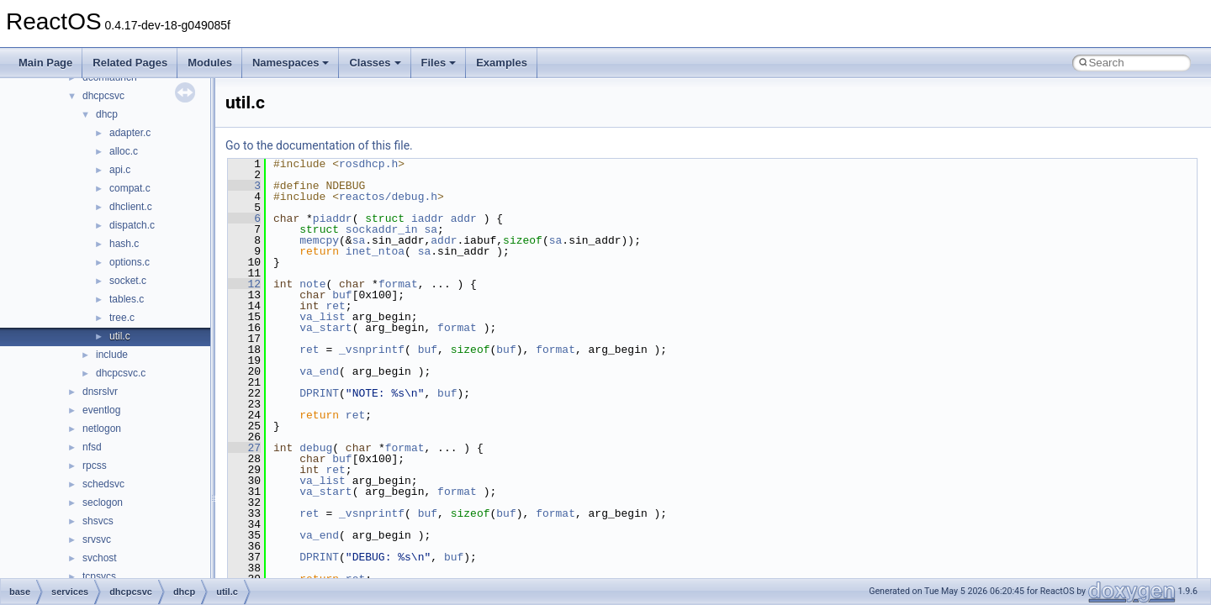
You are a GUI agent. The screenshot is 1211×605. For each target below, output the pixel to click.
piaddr (332, 218)
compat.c (130, 188)
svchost (99, 558)
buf (342, 294)
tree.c (122, 318)
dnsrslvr (100, 391)
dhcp (107, 114)
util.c (119, 336)
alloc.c (123, 151)
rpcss (94, 465)
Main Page (45, 62)
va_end (319, 371)
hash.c (124, 244)
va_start (325, 327)
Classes (374, 62)
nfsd (92, 447)
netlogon (101, 428)
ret (335, 305)
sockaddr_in (382, 229)
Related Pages (130, 62)
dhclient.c (130, 207)
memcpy (319, 240)
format (398, 284)
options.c (129, 262)
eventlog (101, 410)
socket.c (127, 281)
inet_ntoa (375, 251)
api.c (119, 170)
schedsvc (103, 484)
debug (315, 447)
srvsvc (96, 539)
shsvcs (98, 521)
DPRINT (319, 393)
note (312, 284)
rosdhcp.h (368, 163)
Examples (501, 62)
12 (244, 284)
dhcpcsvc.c (120, 373)
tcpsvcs (99, 576)
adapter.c (130, 133)
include (112, 354)
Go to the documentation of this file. (319, 145)
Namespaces (291, 62)
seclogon (102, 502)
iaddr (427, 218)
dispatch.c (132, 225)
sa (430, 229)
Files (439, 62)
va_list (322, 316)
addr (464, 218)
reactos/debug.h (388, 196)
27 (244, 447)
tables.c (126, 299)
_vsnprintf (372, 349)
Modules (210, 62)
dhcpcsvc (103, 96)
